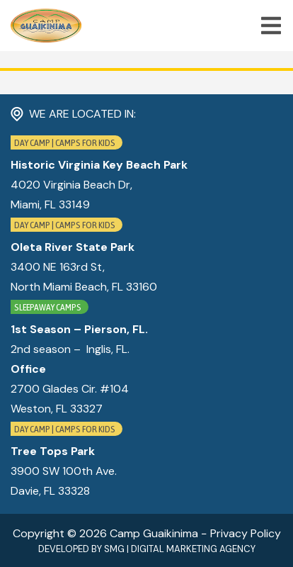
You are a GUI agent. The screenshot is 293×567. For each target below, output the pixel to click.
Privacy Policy (245, 533)
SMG (114, 549)
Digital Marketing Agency (193, 549)
